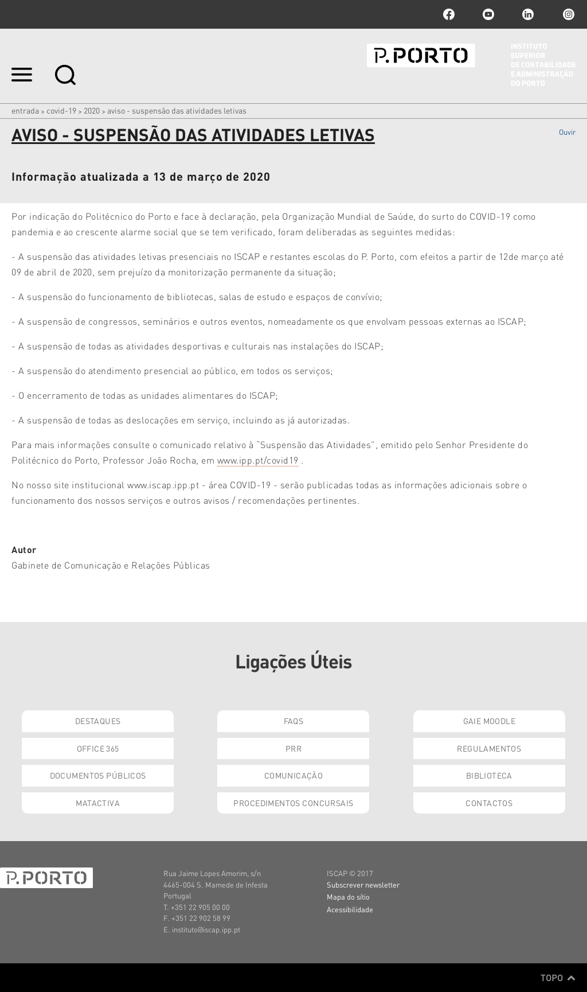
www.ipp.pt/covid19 (258, 460)
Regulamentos (489, 748)
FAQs (294, 720)
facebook (449, 14)
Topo (558, 977)
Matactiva (98, 803)
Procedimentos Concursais (293, 803)
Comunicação (293, 775)
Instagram (567, 14)
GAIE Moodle (489, 720)
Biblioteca (489, 775)
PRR (293, 748)
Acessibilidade (350, 909)
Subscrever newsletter (363, 884)
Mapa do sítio (348, 896)
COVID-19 (61, 110)
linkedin (528, 14)
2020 (92, 110)
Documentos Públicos (98, 775)
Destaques (98, 720)
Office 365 (98, 748)
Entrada (25, 110)
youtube (488, 14)
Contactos (488, 803)
